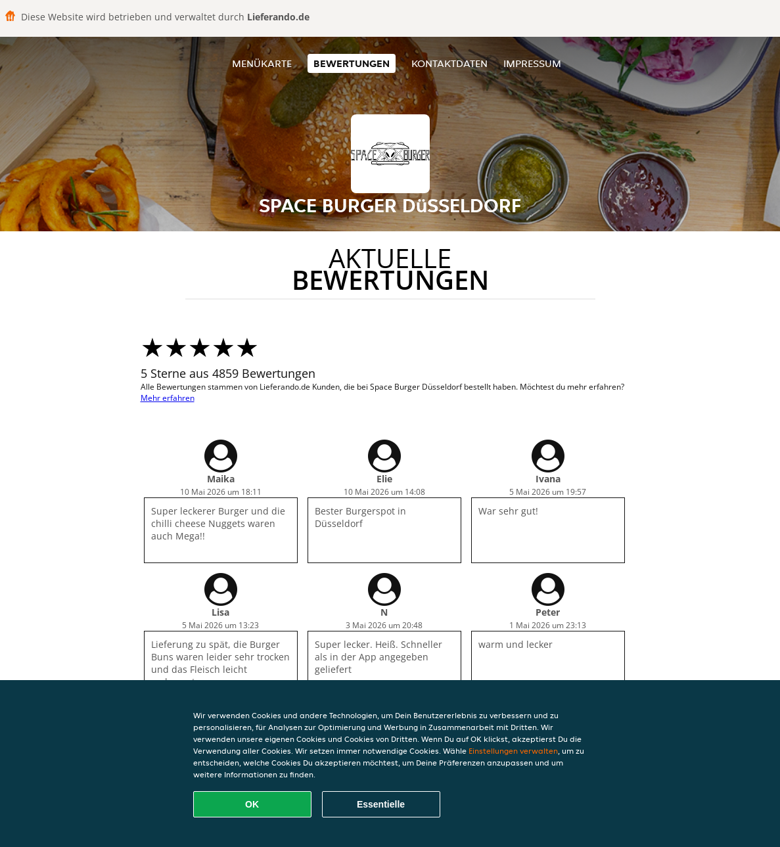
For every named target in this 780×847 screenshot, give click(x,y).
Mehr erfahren (168, 397)
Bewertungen (351, 63)
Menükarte (262, 63)
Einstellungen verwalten (513, 751)
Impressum (532, 63)
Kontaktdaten (449, 63)
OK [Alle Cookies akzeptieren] (252, 804)
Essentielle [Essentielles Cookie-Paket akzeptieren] (381, 804)
